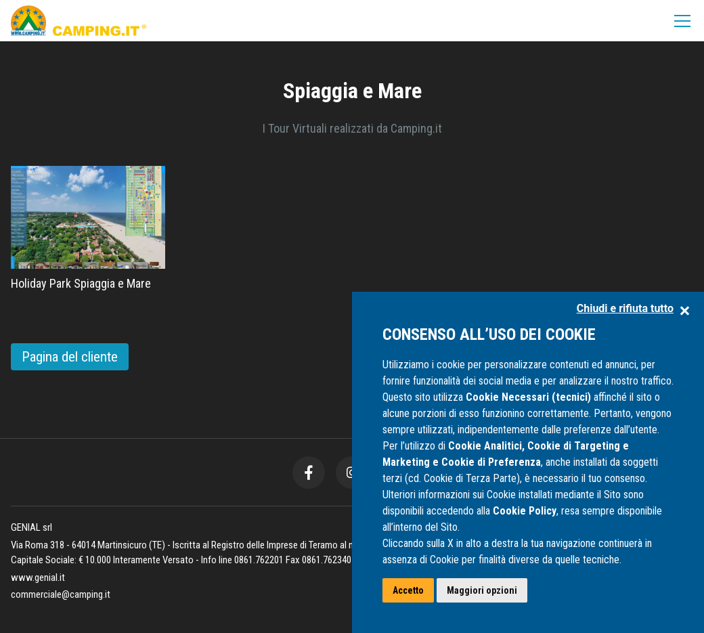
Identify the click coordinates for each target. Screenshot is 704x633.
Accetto (408, 590)
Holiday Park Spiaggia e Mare (81, 283)
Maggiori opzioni (482, 590)
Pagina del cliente (70, 357)
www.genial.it (38, 577)
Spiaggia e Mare (352, 91)
